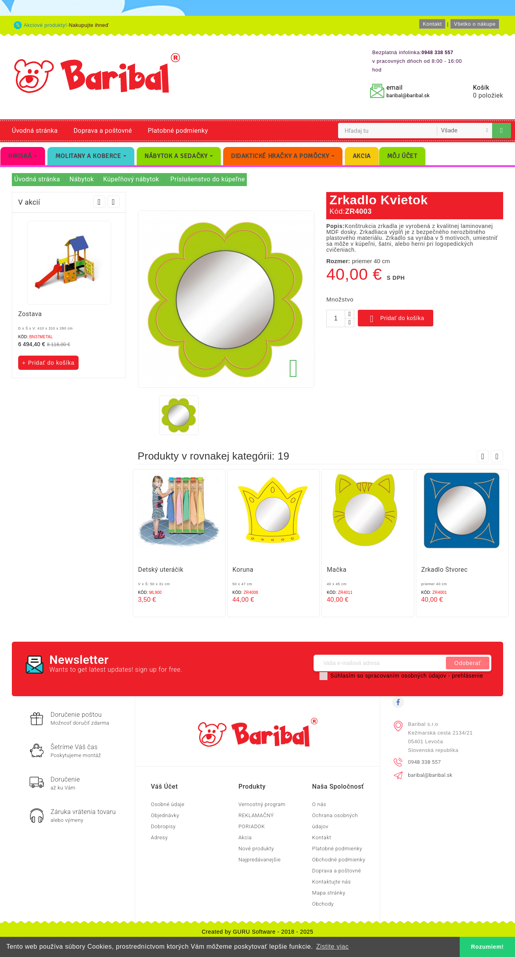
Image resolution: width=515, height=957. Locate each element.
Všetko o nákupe (475, 24)
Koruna (243, 569)
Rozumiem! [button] (487, 947)
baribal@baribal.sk (407, 95)
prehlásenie (467, 676)
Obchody (323, 904)
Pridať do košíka (395, 319)
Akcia (245, 837)
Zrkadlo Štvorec (444, 569)
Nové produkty (256, 849)
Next (113, 202)
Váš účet (164, 786)
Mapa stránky (328, 893)
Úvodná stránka (35, 130)
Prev (99, 202)
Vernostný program (262, 804)
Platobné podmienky (178, 130)
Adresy (159, 837)
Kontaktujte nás (331, 882)
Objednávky (165, 815)
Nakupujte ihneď (89, 25)
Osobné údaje (167, 804)
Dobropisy (163, 826)
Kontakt (432, 24)
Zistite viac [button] (332, 946)
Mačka (337, 569)
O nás (319, 804)
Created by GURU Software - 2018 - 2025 (258, 932)
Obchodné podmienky (338, 860)
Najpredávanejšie (260, 860)
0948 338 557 (424, 762)
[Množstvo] (335, 318)
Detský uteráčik (161, 569)
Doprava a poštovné (102, 130)
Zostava (30, 314)
